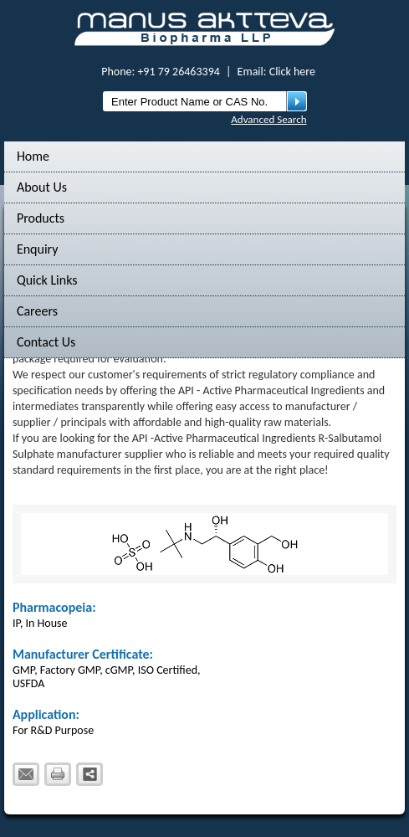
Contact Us (46, 342)
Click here (292, 71)
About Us (42, 187)
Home (33, 156)
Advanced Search (268, 119)
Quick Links (47, 280)
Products (40, 218)
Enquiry (38, 249)
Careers (37, 311)
